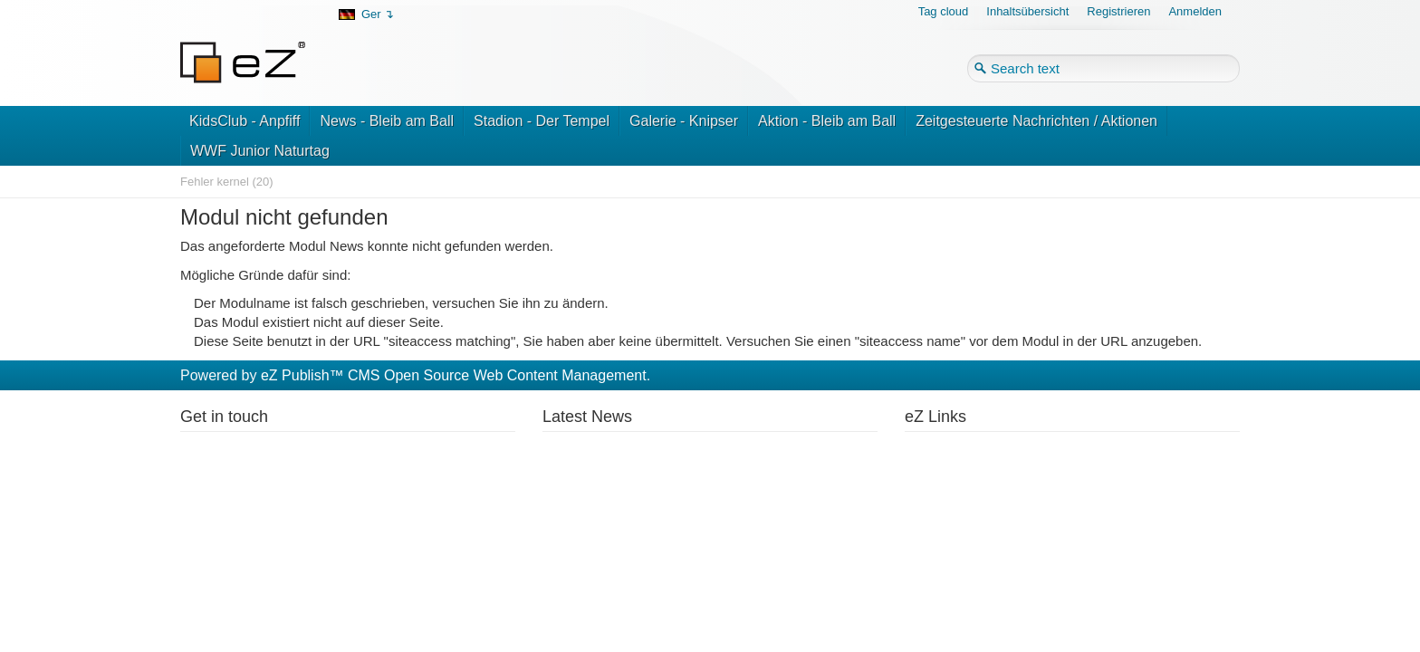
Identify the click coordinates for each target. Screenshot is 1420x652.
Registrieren (1118, 11)
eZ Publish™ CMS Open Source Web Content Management (454, 375)
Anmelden (1195, 11)
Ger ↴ (377, 14)
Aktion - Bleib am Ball (827, 121)
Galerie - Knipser (683, 121)
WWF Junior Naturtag (260, 150)
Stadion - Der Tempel (541, 121)
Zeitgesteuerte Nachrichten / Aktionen (1036, 121)
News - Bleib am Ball (387, 121)
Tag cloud (943, 11)
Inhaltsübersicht (1027, 11)
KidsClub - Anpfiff (244, 121)
